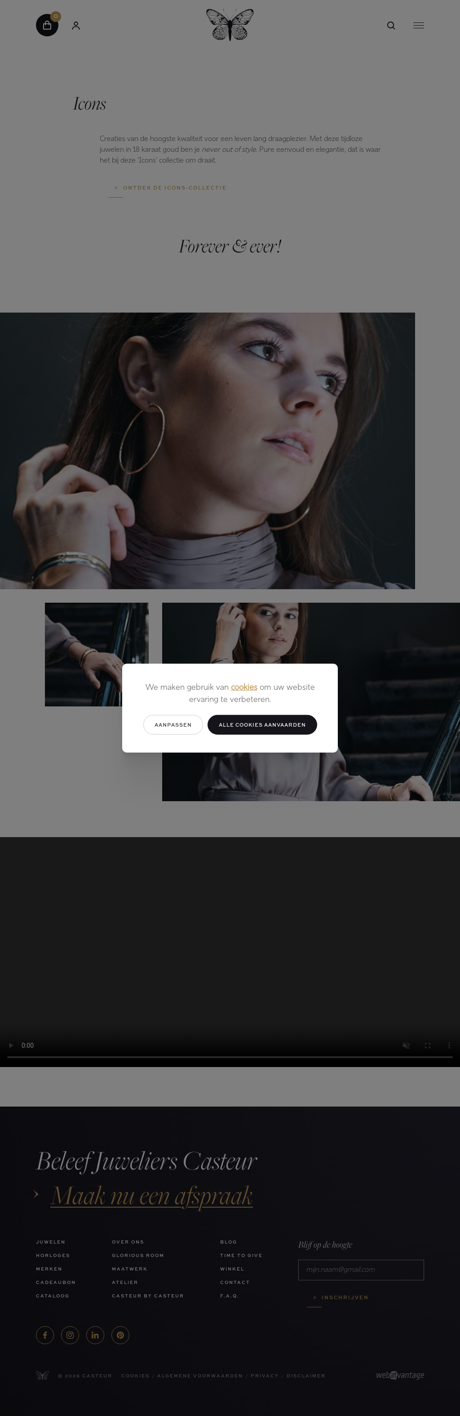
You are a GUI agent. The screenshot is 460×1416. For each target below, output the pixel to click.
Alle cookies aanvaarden (262, 724)
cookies (244, 687)
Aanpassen (173, 724)
